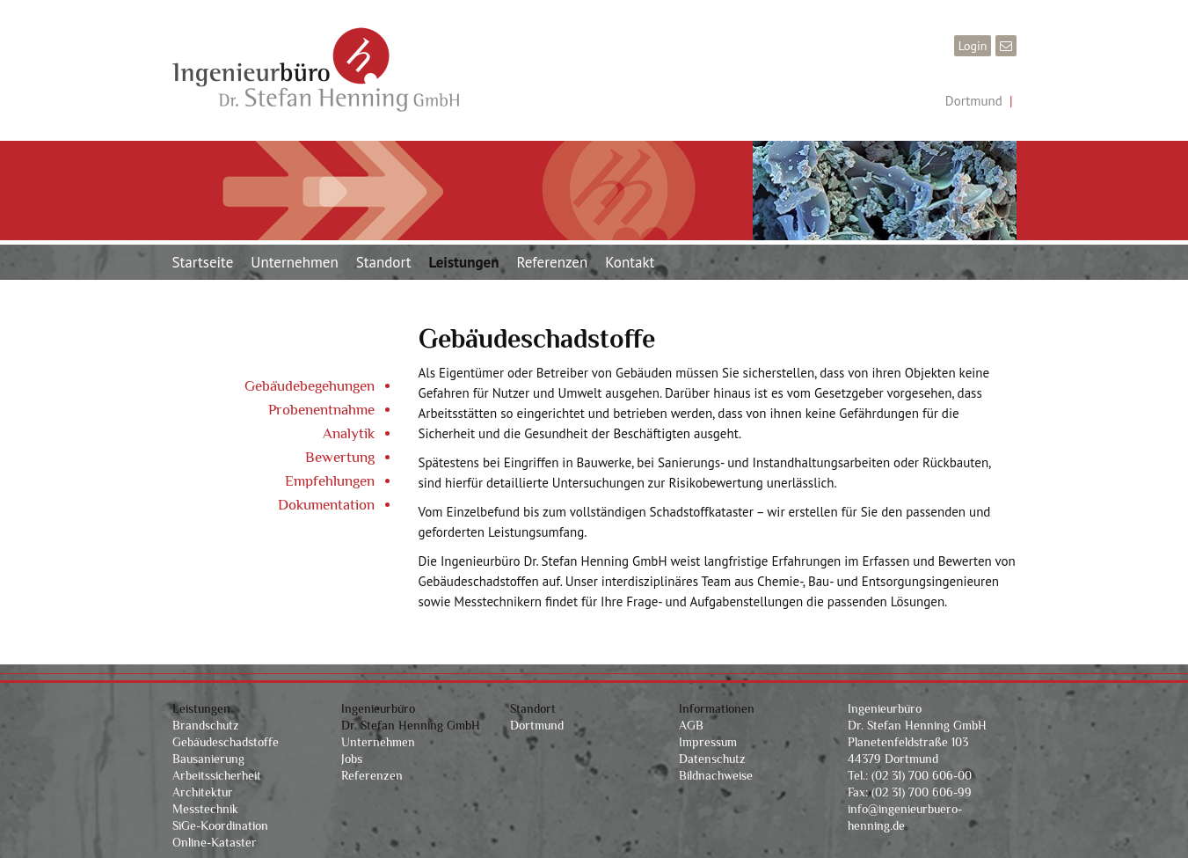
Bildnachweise (716, 775)
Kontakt (629, 262)
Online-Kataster (214, 842)
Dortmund (973, 100)
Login (973, 46)
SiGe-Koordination (220, 825)
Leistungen (464, 262)
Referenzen (551, 262)
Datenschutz (712, 759)
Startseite (203, 262)
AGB (691, 725)
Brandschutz (205, 725)
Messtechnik (205, 809)
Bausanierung (208, 759)
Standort (384, 262)
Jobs (351, 759)
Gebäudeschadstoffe (225, 742)
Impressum (708, 742)
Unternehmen (294, 262)
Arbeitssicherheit (216, 775)
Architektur (202, 792)
